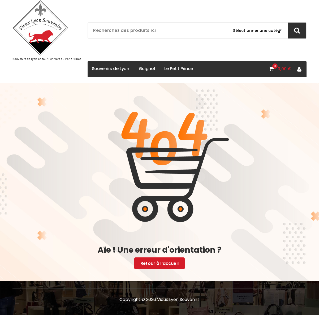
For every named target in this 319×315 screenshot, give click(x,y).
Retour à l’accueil (159, 263)
